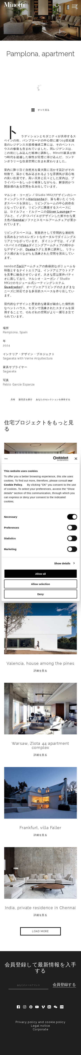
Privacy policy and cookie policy (40, 1022)
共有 (13, 399)
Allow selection (40, 583)
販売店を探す (25, 399)
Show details (62, 563)
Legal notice (40, 1025)
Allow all (40, 573)
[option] (40, 20)
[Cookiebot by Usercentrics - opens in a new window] (53, 458)
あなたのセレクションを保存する (53, 399)
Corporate (40, 1029)
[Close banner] (76, 458)
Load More (40, 931)
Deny (40, 594)
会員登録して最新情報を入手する (40, 968)
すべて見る (40, 109)
